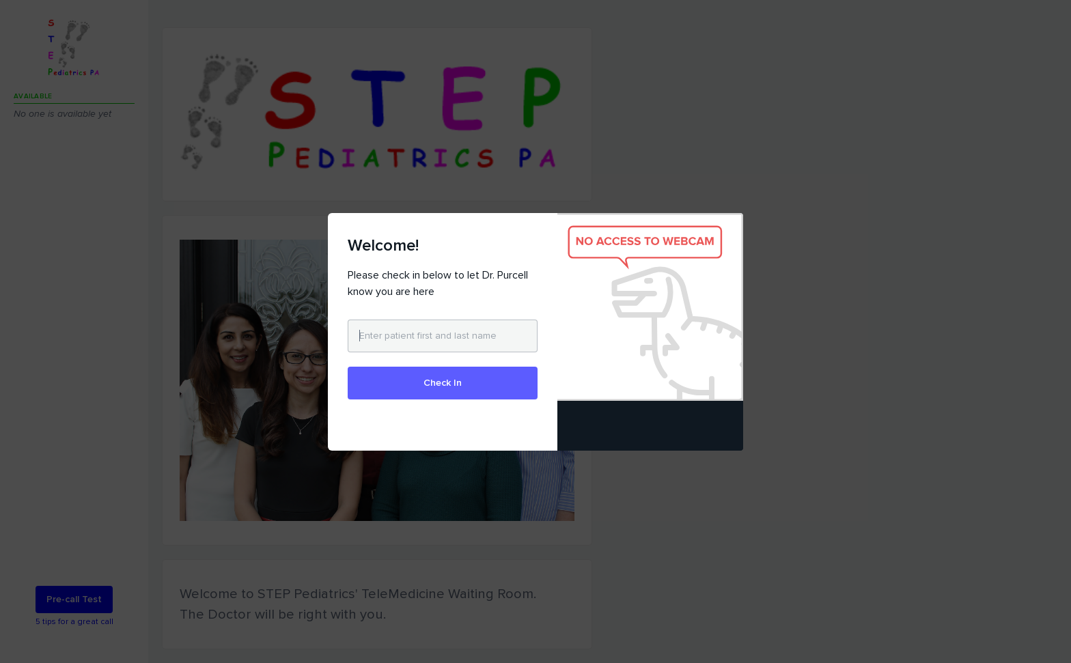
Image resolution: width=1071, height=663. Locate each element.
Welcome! (383, 245)
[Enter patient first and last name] (443, 336)
